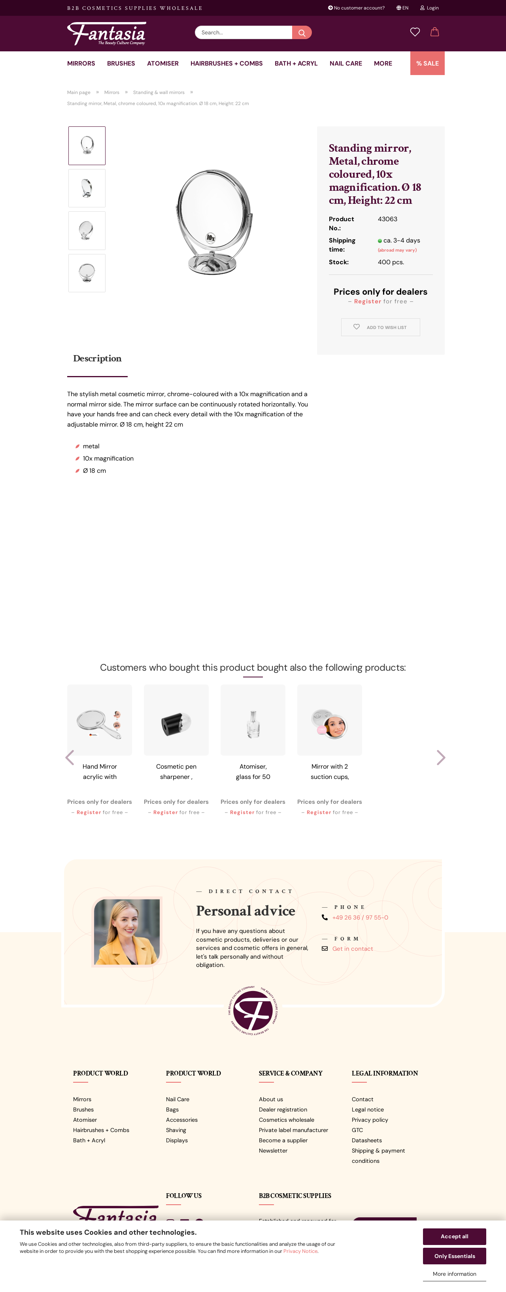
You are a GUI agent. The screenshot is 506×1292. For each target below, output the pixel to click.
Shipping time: (342, 245)
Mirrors (81, 63)
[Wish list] (415, 32)
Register (367, 301)
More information (454, 1273)
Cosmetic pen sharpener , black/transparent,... (176, 772)
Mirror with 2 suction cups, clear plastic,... (330, 772)
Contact (363, 1099)
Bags (172, 1109)
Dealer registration (283, 1109)
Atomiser (163, 63)
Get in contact (352, 949)
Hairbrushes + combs (227, 63)
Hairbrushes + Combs (101, 1130)
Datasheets (367, 1140)
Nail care (346, 63)
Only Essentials (454, 1256)
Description (97, 358)
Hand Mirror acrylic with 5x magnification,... (99, 772)
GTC (357, 1130)
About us (271, 1099)
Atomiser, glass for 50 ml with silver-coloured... (253, 772)
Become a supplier (283, 1140)
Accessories (182, 1119)
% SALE (427, 63)
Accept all (454, 1236)
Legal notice (368, 1109)
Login (429, 8)
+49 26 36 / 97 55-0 (360, 918)
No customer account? (356, 8)
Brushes (121, 63)
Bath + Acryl (296, 63)
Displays (177, 1140)
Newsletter (273, 1150)
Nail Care (177, 1099)
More (383, 63)
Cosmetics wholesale (286, 1119)
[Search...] (302, 32)
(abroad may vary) (397, 250)
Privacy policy (370, 1119)
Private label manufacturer (293, 1130)
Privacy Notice (300, 1251)
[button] (435, 32)
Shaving (176, 1130)
